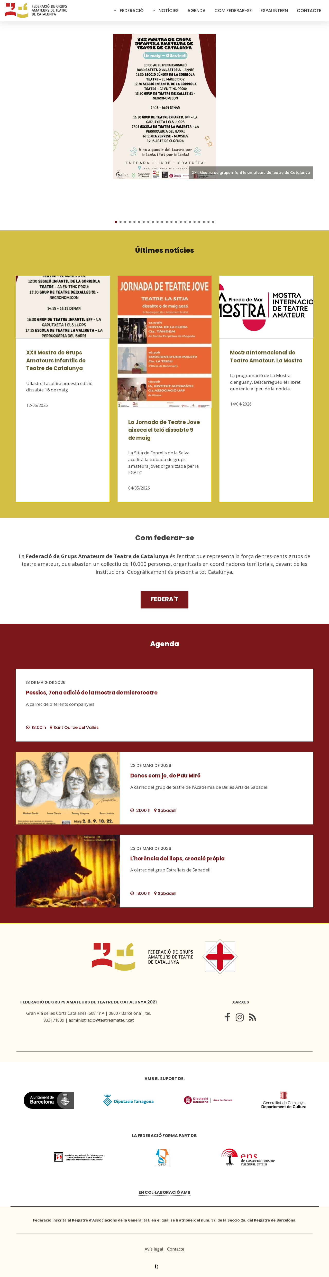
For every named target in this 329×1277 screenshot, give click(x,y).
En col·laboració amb (164, 1192)
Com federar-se (233, 10)
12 (167, 222)
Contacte (309, 10)
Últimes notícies (164, 250)
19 (199, 222)
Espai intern (274, 10)
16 (185, 222)
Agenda (196, 10)
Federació (132, 10)
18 (195, 222)
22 (213, 222)
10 (158, 222)
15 (181, 222)
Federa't (165, 599)
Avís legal (154, 1249)
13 (171, 222)
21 (208, 222)
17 (190, 222)
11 (162, 222)
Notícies (169, 10)
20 (204, 222)
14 (176, 222)
